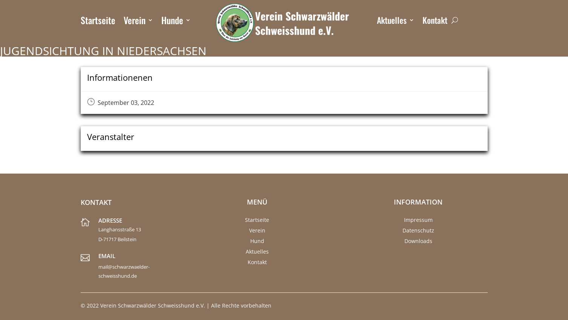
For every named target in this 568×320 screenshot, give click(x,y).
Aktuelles (392, 21)
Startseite (98, 21)
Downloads (418, 241)
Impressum (418, 219)
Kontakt (435, 21)
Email (106, 256)
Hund (257, 241)
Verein (134, 21)
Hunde (172, 21)
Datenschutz (418, 230)
